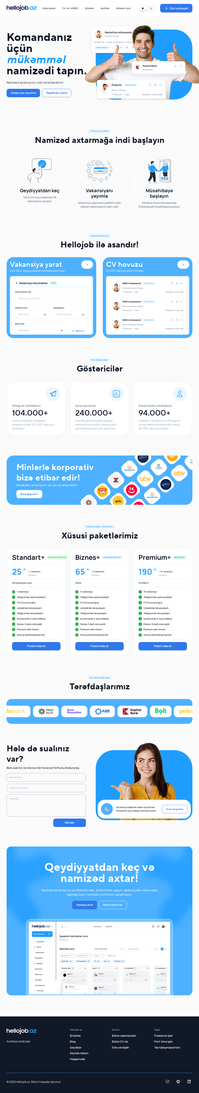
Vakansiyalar (49, 8)
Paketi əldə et (36, 646)
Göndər (70, 822)
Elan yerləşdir (176, 8)
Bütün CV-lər (120, 1041)
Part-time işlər (163, 1041)
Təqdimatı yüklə (56, 93)
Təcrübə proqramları (167, 1047)
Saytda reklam (79, 1053)
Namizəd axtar (113, 904)
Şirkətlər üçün (123, 8)
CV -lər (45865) (70, 8)
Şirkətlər (89, 8)
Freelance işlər (163, 1035)
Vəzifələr (105, 8)
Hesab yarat (84, 904)
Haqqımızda (77, 1059)
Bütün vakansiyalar (124, 1035)
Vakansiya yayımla (23, 93)
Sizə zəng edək (174, 809)
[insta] (167, 1081)
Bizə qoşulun (29, 494)
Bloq (73, 1041)
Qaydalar (76, 1047)
